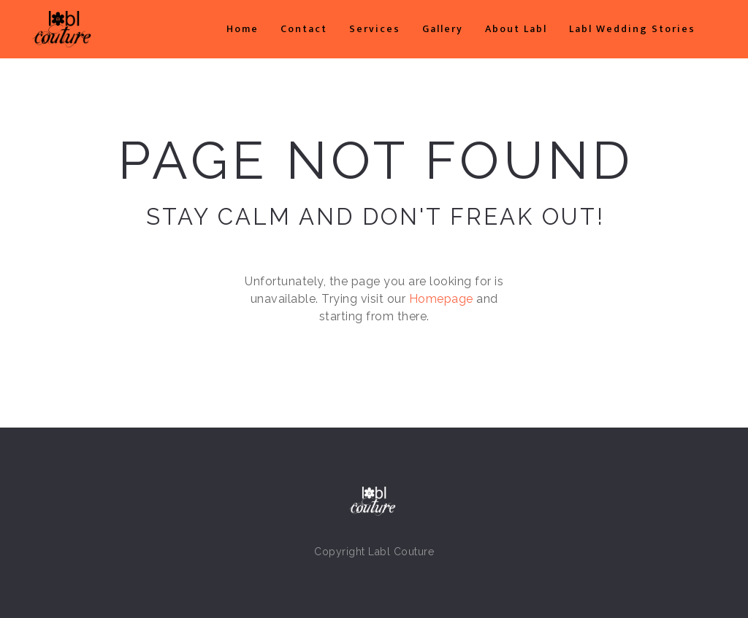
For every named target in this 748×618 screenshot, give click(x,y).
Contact (303, 28)
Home (242, 28)
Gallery (442, 28)
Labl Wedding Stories (632, 28)
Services (374, 28)
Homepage (441, 299)
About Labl (516, 28)
